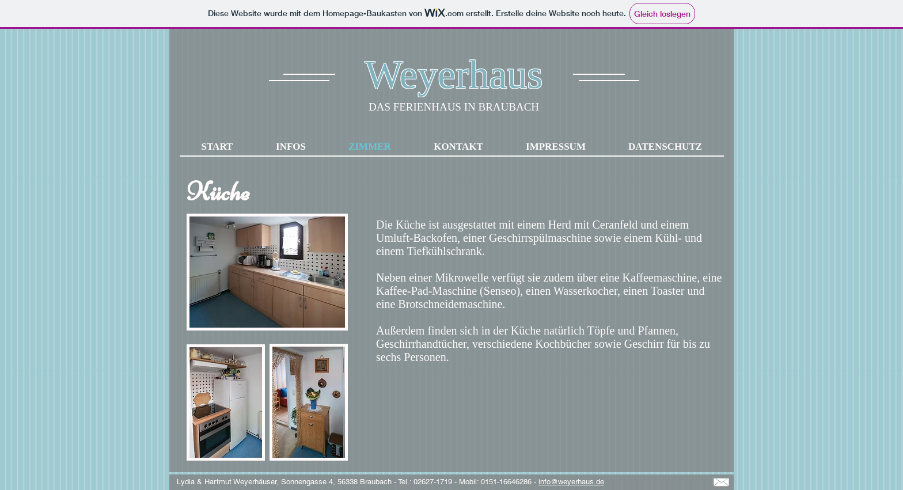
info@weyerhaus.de (571, 481)
